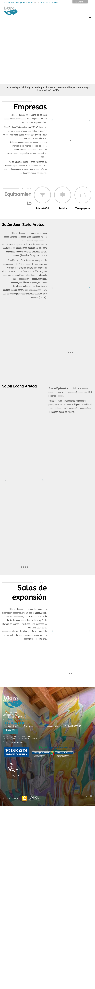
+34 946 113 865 (49, 2)
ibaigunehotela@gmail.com (18, 2)
